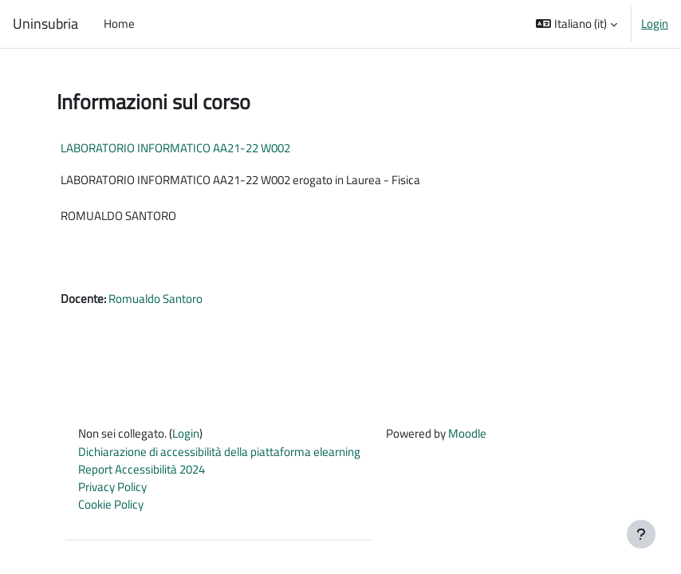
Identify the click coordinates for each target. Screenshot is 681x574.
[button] (577, 24)
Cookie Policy (111, 504)
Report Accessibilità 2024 (141, 469)
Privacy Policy (112, 487)
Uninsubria (45, 24)
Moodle (467, 433)
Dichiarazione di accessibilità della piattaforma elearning (219, 451)
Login (654, 24)
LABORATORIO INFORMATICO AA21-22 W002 (175, 148)
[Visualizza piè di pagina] (641, 534)
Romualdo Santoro (155, 298)
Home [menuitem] (119, 23)
